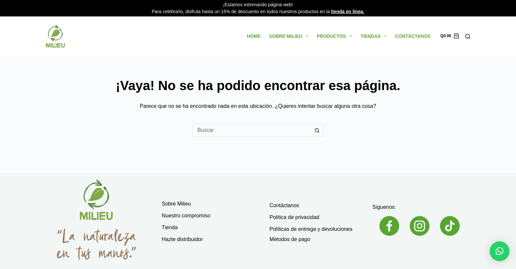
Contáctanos (412, 36)
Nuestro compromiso (186, 215)
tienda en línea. (347, 11)
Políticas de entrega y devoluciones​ (311, 229)
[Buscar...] (251, 130)
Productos (336, 36)
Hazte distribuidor (182, 239)
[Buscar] (467, 36)
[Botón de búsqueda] (317, 130)
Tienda (170, 227)
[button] (499, 251)
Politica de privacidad (294, 217)
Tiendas (374, 36)
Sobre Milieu (290, 36)
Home (254, 36)
